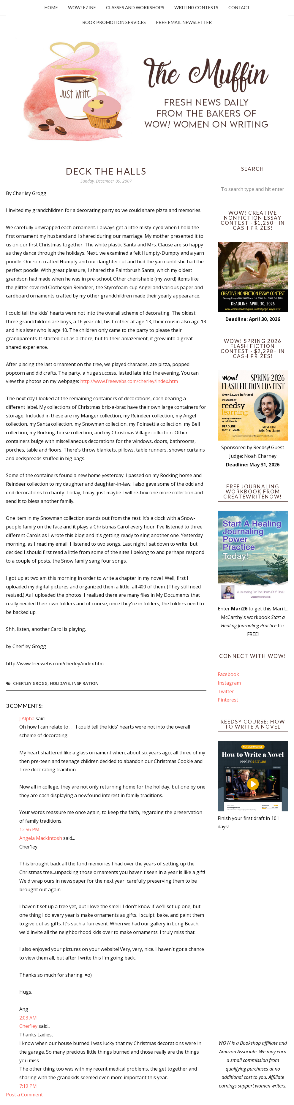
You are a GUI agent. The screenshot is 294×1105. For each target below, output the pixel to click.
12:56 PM (29, 829)
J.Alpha (26, 718)
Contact (239, 7)
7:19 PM (28, 1086)
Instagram (229, 683)
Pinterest (228, 699)
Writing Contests (196, 7)
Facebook (228, 674)
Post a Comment (24, 1094)
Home (51, 7)
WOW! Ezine (82, 7)
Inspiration (85, 683)
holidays (60, 683)
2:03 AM (28, 1017)
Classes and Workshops (135, 7)
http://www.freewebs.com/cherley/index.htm (129, 381)
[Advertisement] (253, 935)
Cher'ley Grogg (30, 683)
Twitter (226, 691)
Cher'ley (28, 1026)
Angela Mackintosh (40, 838)
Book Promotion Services (114, 22)
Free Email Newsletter (184, 22)
